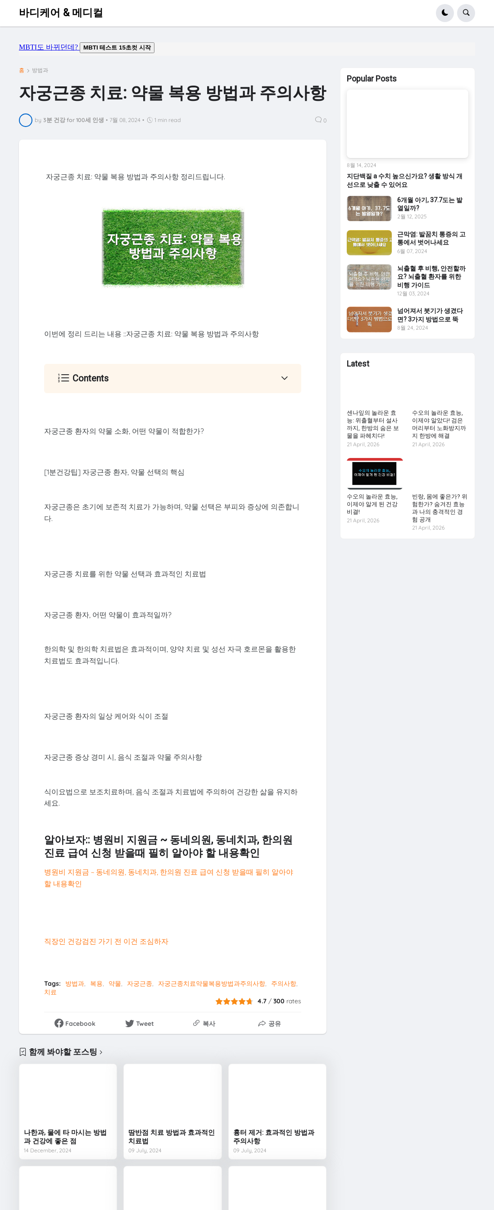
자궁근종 (139, 983)
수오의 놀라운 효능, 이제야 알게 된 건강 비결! (372, 504)
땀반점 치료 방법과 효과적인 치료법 (171, 1137)
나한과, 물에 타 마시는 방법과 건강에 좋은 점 (65, 1137)
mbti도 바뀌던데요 (247, 49)
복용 (96, 983)
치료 (50, 992)
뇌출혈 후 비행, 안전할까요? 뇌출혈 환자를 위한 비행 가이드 (431, 276)
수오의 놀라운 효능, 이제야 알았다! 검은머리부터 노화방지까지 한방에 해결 (439, 424)
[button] (445, 13)
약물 (115, 983)
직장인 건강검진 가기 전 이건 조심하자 (106, 941)
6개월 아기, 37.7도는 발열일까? (429, 204)
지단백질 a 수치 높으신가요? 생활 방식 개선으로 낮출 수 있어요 (404, 180)
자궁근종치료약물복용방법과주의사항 (211, 983)
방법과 (40, 70)
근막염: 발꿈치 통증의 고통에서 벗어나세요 (431, 238)
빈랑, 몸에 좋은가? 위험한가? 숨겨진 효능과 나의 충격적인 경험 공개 (439, 508)
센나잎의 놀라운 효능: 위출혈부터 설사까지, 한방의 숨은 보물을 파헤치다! (373, 424)
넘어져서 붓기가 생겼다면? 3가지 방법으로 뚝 (430, 314)
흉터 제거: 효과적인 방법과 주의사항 (273, 1137)
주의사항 (283, 983)
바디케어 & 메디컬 (61, 13)
